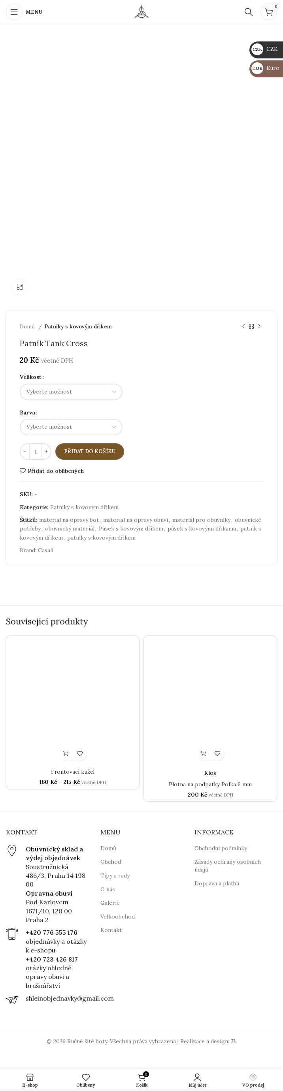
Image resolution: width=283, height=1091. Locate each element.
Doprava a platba (216, 883)
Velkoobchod (117, 916)
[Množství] (36, 451)
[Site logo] (141, 11)
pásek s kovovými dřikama (202, 528)
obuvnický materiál (69, 528)
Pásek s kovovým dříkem (131, 528)
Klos (210, 772)
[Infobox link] (47, 884)
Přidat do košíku (89, 451)
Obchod (110, 861)
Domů (28, 326)
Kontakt (111, 930)
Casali (45, 550)
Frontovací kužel (73, 771)
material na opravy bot (69, 519)
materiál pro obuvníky (201, 519)
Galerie (110, 902)
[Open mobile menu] (24, 12)
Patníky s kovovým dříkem (78, 326)
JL (234, 1041)
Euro (265, 67)
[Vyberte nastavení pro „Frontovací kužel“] (66, 754)
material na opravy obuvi (135, 519)
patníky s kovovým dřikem (101, 537)
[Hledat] (249, 12)
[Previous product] (243, 327)
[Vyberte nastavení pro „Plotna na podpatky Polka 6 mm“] (203, 754)
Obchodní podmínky (220, 848)
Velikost (31, 377)
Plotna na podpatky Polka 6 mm (210, 784)
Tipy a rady (115, 875)
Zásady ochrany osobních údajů (227, 865)
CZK (264, 48)
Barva (27, 412)
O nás (107, 889)
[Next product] (259, 327)
